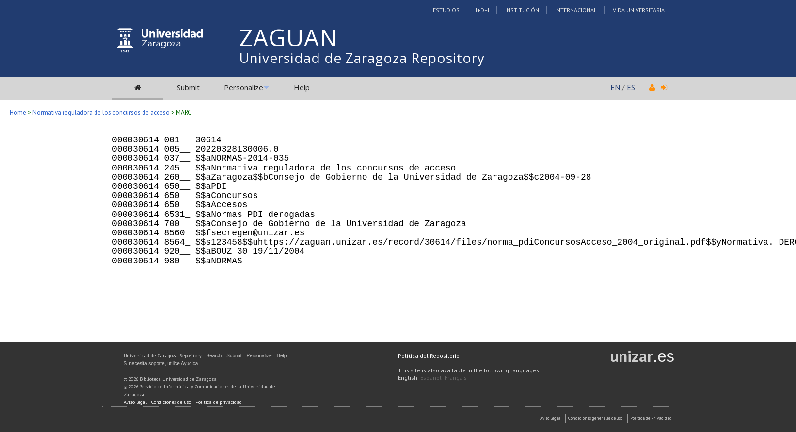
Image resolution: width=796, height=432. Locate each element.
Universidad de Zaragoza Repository (362, 57)
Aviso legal (135, 402)
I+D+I (482, 10)
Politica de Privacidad (651, 418)
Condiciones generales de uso (595, 418)
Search (214, 355)
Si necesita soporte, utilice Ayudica (161, 363)
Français (456, 377)
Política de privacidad (218, 402)
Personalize (243, 87)
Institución (522, 10)
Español (431, 377)
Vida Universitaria (639, 10)
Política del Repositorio (429, 355)
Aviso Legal (550, 418)
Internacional (576, 10)
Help (302, 87)
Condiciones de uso (171, 402)
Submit (188, 87)
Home (18, 112)
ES (631, 87)
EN (615, 87)
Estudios (446, 10)
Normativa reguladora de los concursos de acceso (101, 112)
